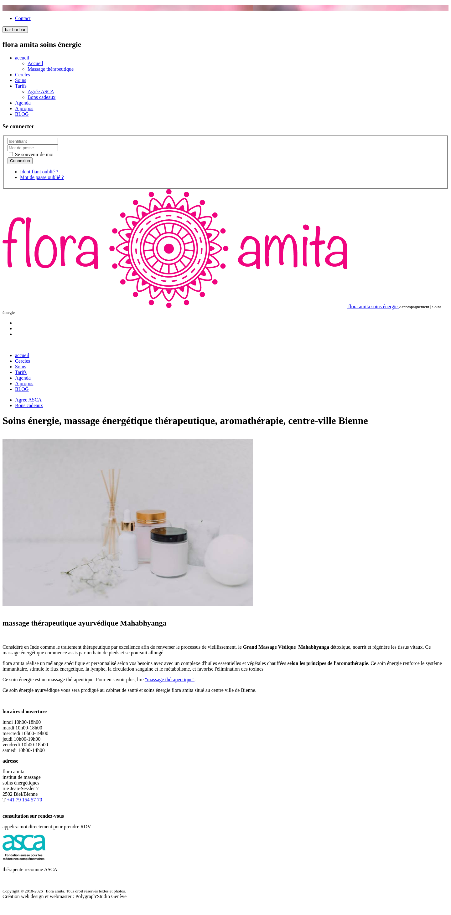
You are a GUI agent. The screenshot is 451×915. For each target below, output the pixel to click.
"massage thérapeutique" (169, 679)
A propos (24, 108)
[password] (33, 148)
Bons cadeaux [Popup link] (41, 97)
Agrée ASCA (41, 91)
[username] (33, 141)
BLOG (22, 114)
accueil (22, 57)
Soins (20, 80)
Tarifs (21, 86)
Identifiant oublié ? (39, 171)
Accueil (35, 63)
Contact (23, 18)
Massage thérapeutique (51, 69)
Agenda (23, 102)
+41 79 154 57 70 (24, 799)
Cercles (22, 74)
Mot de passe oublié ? (42, 177)
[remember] (11, 154)
